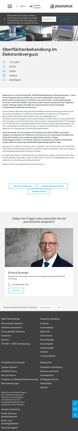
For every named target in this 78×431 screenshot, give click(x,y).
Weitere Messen (39, 165)
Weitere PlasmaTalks (22, 160)
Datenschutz (32, 413)
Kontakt (16, 264)
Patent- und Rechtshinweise (34, 419)
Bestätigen (65, 19)
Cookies (52, 419)
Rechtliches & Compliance (52, 413)
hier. (43, 138)
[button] (17, 6)
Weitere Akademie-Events (52, 160)
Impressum (19, 413)
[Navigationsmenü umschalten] (10, 6)
